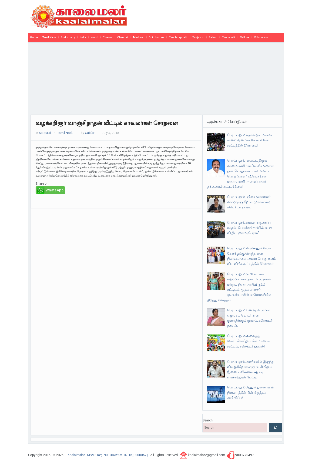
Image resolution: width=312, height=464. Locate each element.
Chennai (122, 37)
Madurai (138, 37)
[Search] (275, 427)
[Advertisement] (156, 79)
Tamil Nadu (49, 37)
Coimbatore (156, 37)
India (83, 37)
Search (208, 420)
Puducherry (68, 37)
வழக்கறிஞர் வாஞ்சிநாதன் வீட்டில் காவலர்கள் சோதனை (107, 123)
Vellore (244, 37)
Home (34, 37)
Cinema (108, 37)
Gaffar (89, 133)
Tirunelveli (228, 37)
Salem (213, 37)
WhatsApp (55, 190)
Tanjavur (197, 37)
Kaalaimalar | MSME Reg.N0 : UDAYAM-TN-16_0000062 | (108, 455)
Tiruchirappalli (178, 37)
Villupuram (261, 37)
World (94, 37)
